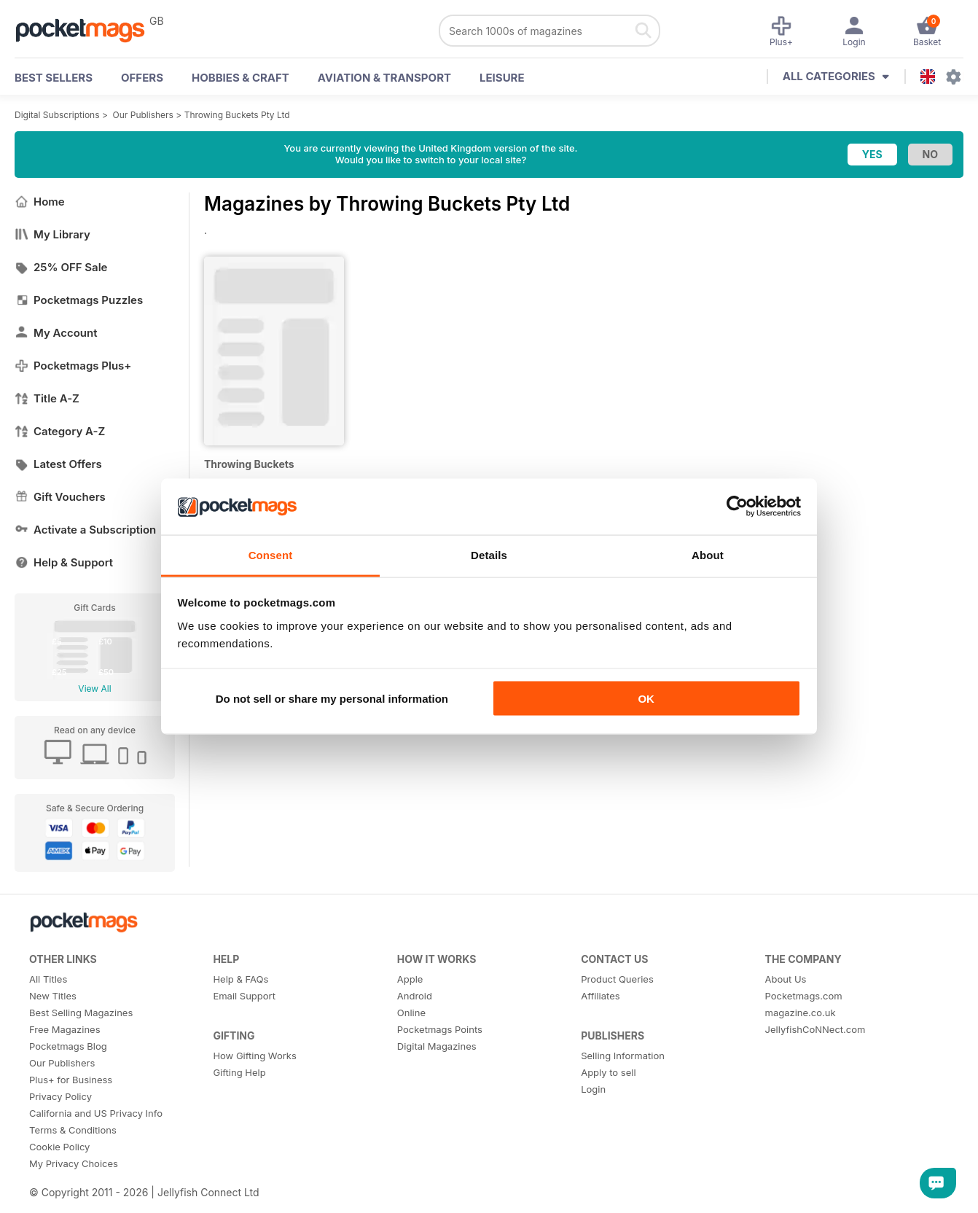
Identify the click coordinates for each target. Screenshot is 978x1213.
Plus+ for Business (70, 1079)
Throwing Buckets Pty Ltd (237, 114)
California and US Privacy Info (96, 1113)
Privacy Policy (60, 1096)
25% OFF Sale (61, 267)
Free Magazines (65, 1029)
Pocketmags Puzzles (79, 300)
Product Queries (617, 979)
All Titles (48, 979)
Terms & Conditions (73, 1130)
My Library (52, 234)
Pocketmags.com (803, 996)
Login (593, 1089)
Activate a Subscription (85, 530)
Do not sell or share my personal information (332, 699)
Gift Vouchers (60, 497)
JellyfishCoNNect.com (815, 1029)
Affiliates (600, 996)
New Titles (53, 996)
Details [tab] (489, 554)
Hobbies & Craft (240, 78)
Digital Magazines (437, 1046)
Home (40, 201)
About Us (786, 979)
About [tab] (708, 554)
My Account (56, 333)
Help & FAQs (240, 979)
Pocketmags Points (439, 1029)
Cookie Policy (59, 1146)
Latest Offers (58, 464)
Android (414, 996)
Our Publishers (143, 114)
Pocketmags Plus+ (73, 366)
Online (411, 1012)
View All (94, 688)
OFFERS (142, 78)
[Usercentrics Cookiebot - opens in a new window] (737, 507)
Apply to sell (608, 1072)
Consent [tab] (271, 554)
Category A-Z (60, 431)
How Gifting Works (254, 1055)
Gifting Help (239, 1072)
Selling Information (623, 1055)
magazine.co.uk (800, 1012)
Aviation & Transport (384, 78)
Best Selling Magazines (81, 1012)
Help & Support (64, 562)
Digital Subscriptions (57, 114)
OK (646, 699)
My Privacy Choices (73, 1163)
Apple (410, 979)
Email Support (244, 996)
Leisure (502, 78)
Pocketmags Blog (68, 1046)
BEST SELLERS (54, 78)
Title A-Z (47, 398)
